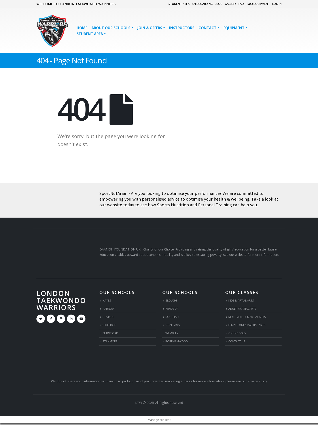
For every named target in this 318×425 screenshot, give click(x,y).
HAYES (107, 300)
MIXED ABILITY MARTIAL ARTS (251, 317)
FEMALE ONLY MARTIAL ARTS (250, 326)
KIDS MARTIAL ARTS (243, 300)
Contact (207, 27)
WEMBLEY (172, 334)
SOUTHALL (173, 317)
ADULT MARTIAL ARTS (245, 309)
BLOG (218, 4)
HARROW (109, 309)
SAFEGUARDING (202, 4)
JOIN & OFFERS (149, 27)
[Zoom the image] (64, 191)
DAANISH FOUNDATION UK (119, 249)
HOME (82, 27)
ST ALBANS (173, 326)
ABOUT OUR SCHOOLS (110, 27)
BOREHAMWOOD (178, 343)
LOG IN (277, 4)
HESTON (108, 317)
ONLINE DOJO (238, 334)
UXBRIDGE (110, 326)
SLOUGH (171, 300)
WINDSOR (172, 309)
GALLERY (230, 4)
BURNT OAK (111, 334)
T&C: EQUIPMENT (258, 4)
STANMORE (111, 343)
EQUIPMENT (233, 27)
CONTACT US (238, 343)
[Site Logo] (52, 30)
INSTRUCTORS (181, 27)
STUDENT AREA (179, 4)
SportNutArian (113, 193)
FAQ (241, 4)
